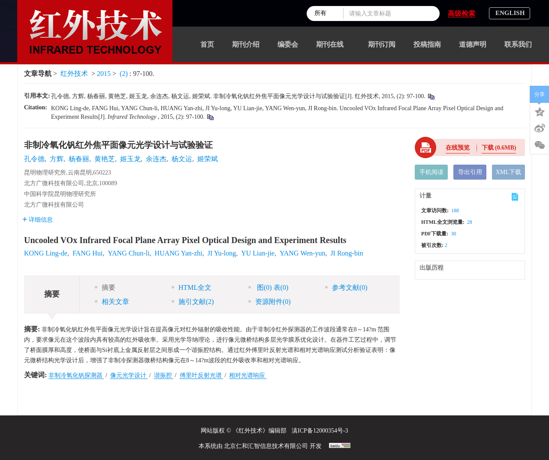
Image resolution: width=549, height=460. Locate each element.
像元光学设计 (129, 375)
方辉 (56, 158)
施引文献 (193, 301)
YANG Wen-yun (302, 253)
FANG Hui (87, 253)
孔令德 (34, 158)
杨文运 (182, 158)
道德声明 (472, 44)
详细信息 (37, 219)
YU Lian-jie (257, 253)
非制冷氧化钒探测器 (76, 375)
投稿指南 (427, 44)
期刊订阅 (381, 44)
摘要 (105, 287)
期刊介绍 (245, 44)
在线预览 (458, 147)
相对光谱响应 (248, 375)
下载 (499, 147)
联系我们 (518, 44)
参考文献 (346, 287)
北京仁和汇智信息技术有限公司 (266, 446)
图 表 (268, 287)
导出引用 (470, 172)
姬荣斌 (207, 158)
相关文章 (112, 301)
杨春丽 (79, 158)
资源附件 (269, 301)
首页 (207, 44)
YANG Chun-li (128, 253)
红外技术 (74, 73)
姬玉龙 (130, 158)
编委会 (288, 44)
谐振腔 (164, 375)
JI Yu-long (222, 253)
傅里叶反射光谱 (201, 375)
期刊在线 (333, 44)
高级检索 (461, 13)
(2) (125, 73)
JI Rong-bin (346, 253)
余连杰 (156, 158)
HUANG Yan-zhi (178, 253)
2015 (104, 73)
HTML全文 (191, 287)
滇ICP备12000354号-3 (320, 430)
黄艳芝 (104, 158)
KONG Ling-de (45, 253)
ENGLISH (510, 12)
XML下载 (508, 172)
